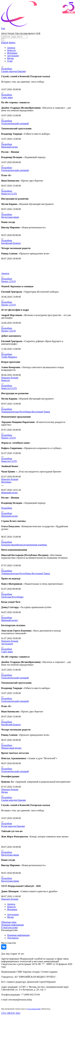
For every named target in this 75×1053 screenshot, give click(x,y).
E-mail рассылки (9, 927)
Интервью (12, 53)
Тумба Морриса (9, 357)
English (4, 42)
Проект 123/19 (8, 281)
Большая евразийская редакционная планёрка (24, 544)
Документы (13, 938)
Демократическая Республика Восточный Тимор (25, 411)
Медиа (10, 58)
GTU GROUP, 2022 (10, 1013)
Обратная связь (9, 922)
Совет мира (7, 97)
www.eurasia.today (34, 1009)
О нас (10, 61)
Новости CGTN (9, 193)
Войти (12, 42)
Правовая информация (12, 925)
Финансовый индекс (11, 748)
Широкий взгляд (9, 147)
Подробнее (6, 68)
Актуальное (13, 55)
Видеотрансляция (10, 217)
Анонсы (11, 47)
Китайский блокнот (11, 243)
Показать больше (9, 377)
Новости (11, 50)
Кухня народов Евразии (13, 826)
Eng (3, 28)
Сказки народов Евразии (13, 71)
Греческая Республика (12, 597)
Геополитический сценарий (15, 123)
